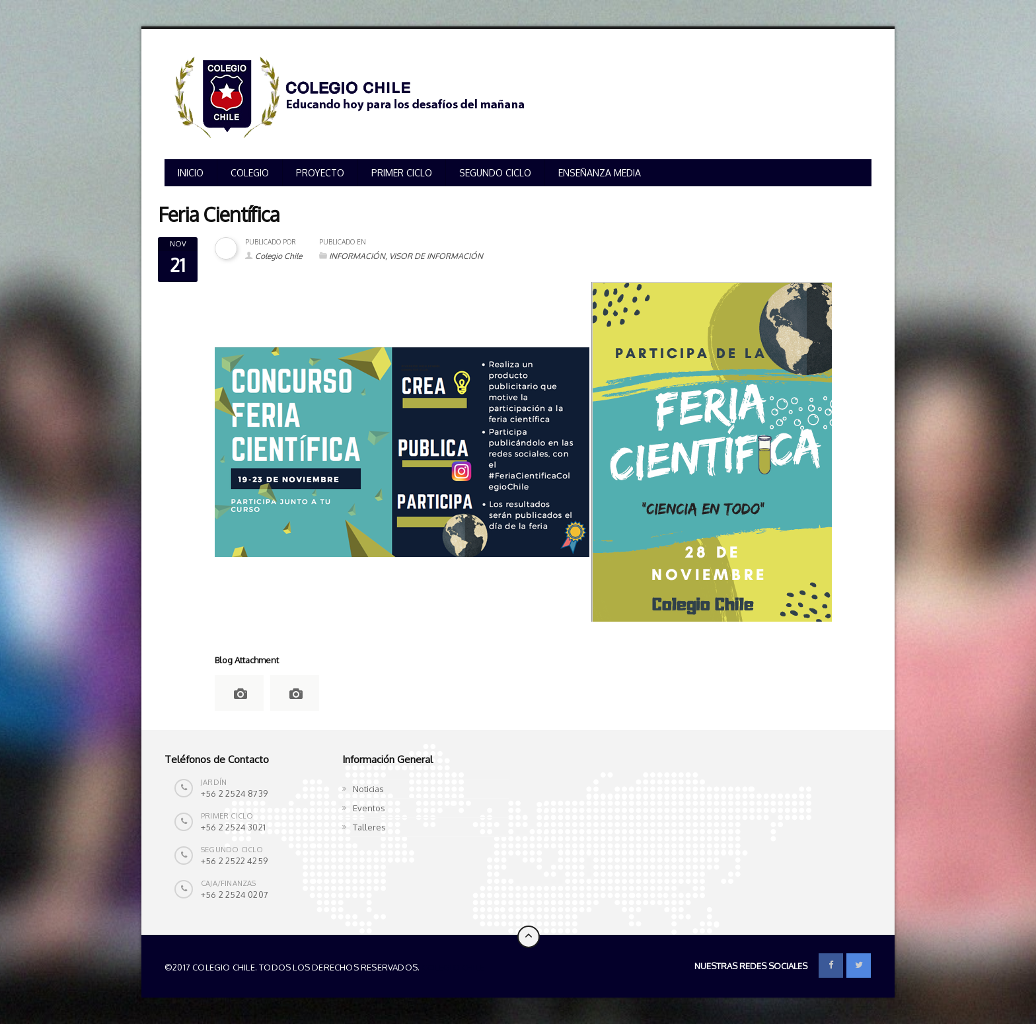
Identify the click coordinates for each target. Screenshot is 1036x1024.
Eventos (369, 808)
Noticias (368, 789)
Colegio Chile (278, 256)
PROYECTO (320, 172)
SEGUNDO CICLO (495, 172)
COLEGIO (250, 172)
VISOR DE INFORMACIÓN (436, 256)
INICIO (191, 172)
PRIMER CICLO (401, 172)
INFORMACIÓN (357, 256)
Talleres (369, 827)
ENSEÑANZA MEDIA (599, 172)
